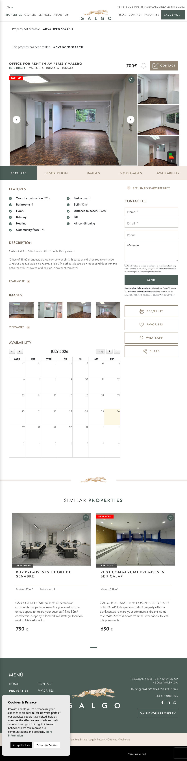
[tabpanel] (51, 576)
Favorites (151, 14)
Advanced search (58, 29)
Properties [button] (13, 14)
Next (131, 119)
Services (45, 14)
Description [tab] (56, 173)
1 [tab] (93, 647)
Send (151, 280)
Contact (135, 14)
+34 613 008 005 (128, 6)
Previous (14, 119)
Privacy (101, 739)
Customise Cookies (46, 745)
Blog (122, 14)
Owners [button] (30, 14)
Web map (124, 739)
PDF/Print (151, 311)
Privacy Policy (147, 268)
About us (61, 14)
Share (151, 351)
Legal (92, 739)
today (100, 351)
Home (14, 684)
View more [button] (19, 327)
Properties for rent (137, 753)
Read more (19, 281)
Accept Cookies (21, 745)
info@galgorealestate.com (163, 6)
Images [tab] (93, 173)
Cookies (112, 739)
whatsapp (151, 338)
